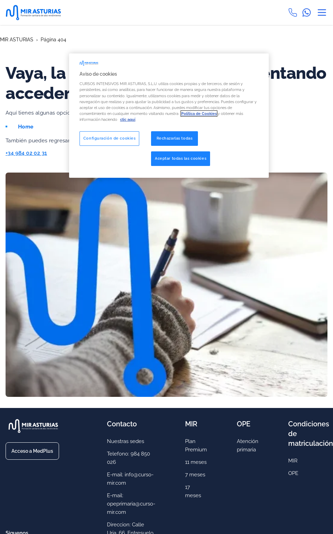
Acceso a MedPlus (32, 451)
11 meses (196, 462)
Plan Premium (196, 445)
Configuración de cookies (109, 138)
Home (26, 127)
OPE (293, 473)
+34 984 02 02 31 (26, 153)
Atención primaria (247, 445)
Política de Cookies (199, 113)
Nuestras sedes (125, 441)
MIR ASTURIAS (16, 39)
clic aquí (127, 119)
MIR (293, 461)
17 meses (193, 491)
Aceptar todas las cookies (180, 158)
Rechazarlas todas (175, 138)
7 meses (195, 475)
